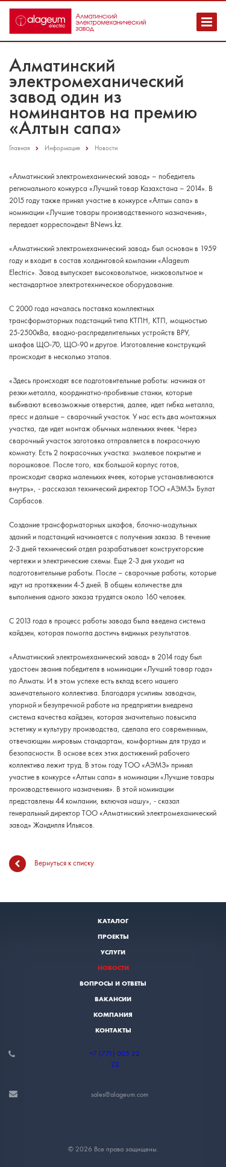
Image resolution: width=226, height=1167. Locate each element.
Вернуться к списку (51, 863)
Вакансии (113, 999)
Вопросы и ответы (113, 983)
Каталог (113, 921)
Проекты (113, 936)
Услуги (113, 952)
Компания (113, 1014)
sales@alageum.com (119, 1094)
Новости (113, 967)
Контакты (113, 1030)
